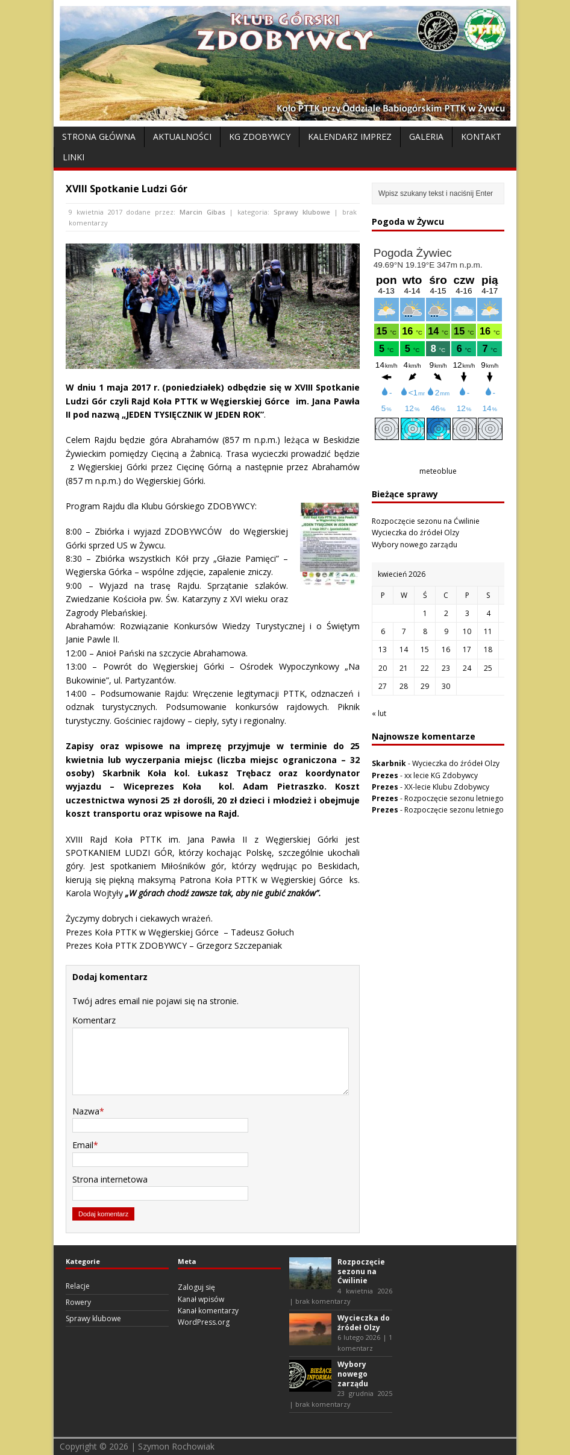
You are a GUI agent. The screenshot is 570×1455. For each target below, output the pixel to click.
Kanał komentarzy (208, 1311)
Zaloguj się (196, 1287)
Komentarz (94, 1020)
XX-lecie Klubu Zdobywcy (446, 787)
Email (82, 1145)
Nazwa (85, 1111)
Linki (73, 157)
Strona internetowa (110, 1179)
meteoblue (438, 471)
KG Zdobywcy (259, 136)
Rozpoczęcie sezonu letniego (454, 798)
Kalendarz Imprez (350, 136)
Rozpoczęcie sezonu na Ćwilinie (426, 521)
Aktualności (182, 136)
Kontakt (481, 136)
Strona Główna (99, 136)
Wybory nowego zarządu (414, 544)
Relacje (78, 1286)
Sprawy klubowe (302, 211)
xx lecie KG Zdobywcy (441, 775)
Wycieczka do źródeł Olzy (415, 532)
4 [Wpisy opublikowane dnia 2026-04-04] (488, 613)
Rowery (78, 1302)
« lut (379, 713)
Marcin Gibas (202, 211)
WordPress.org (204, 1322)
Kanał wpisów (201, 1299)
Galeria (426, 136)
